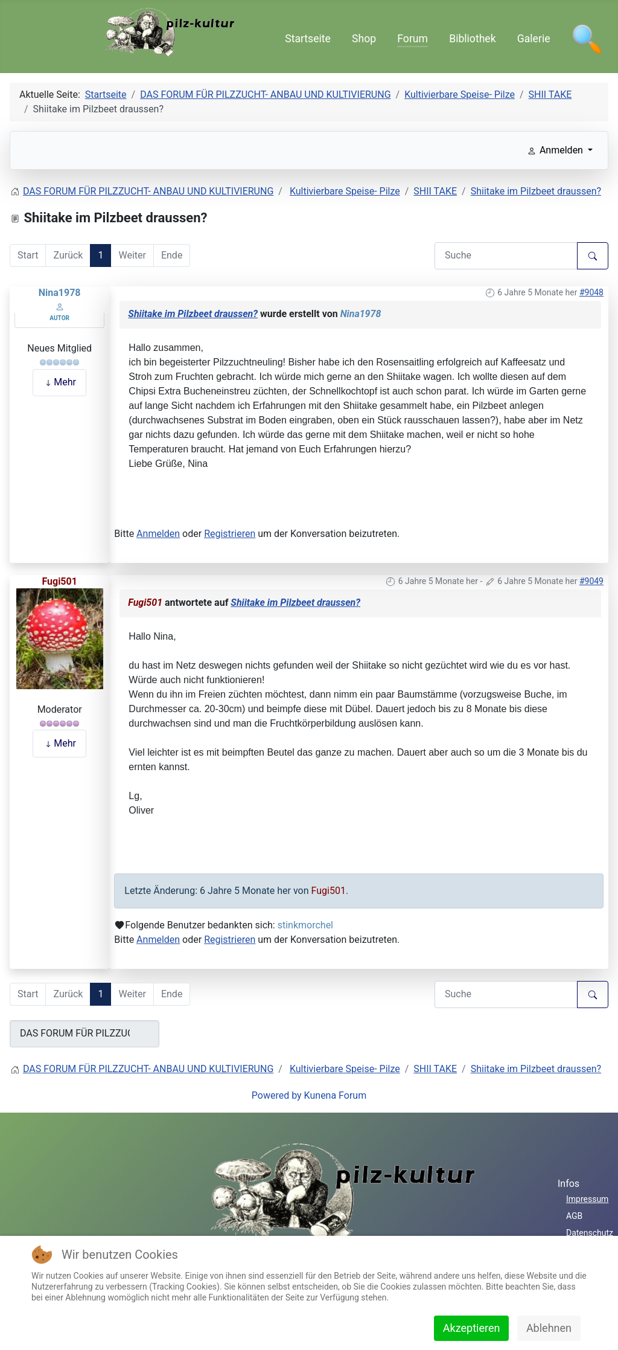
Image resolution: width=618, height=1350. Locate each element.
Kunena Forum (335, 1095)
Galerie (533, 39)
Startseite (308, 39)
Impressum (587, 1199)
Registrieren (229, 533)
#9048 (591, 292)
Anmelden (158, 533)
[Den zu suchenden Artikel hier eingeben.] (506, 255)
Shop (364, 39)
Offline (60, 335)
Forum (412, 39)
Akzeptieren (471, 1328)
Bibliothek (472, 39)
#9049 (591, 581)
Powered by (277, 1095)
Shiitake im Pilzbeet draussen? (193, 314)
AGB (574, 1216)
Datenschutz (589, 1233)
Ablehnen (549, 1328)
